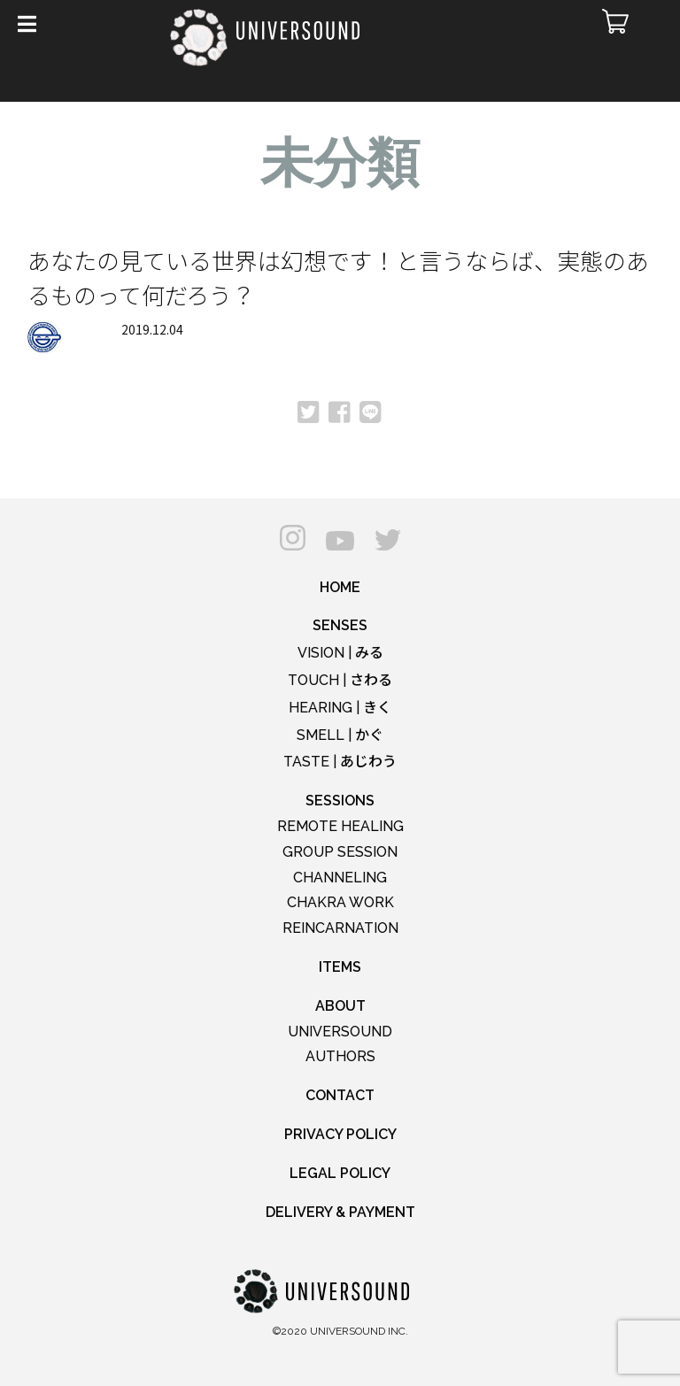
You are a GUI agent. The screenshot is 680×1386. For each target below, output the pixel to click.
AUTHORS (340, 1056)
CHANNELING (340, 877)
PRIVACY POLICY (340, 1134)
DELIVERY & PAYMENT (340, 1212)
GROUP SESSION (340, 851)
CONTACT (340, 1095)
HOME (340, 587)
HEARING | (340, 707)
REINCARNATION (340, 928)
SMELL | (340, 735)
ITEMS (340, 967)
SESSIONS (340, 800)
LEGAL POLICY (340, 1173)
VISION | (340, 652)
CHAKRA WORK (340, 902)
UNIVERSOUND (340, 1031)
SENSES (340, 625)
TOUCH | (340, 680)
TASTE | (340, 761)
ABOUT (340, 1005)
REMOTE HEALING (340, 826)
